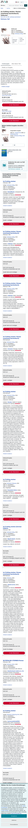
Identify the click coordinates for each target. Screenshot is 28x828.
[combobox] (16, 5)
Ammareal (10, 348)
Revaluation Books (12, 490)
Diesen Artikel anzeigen (6, 95)
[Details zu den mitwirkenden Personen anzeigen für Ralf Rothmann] (5, 19)
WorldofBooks (11, 191)
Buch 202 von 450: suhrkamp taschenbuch (11, 17)
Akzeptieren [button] (14, 816)
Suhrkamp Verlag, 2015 (19, 135)
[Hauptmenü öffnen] (3, 5)
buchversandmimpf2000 (13, 721)
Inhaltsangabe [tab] (5, 63)
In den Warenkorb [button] (14, 105)
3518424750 (18, 132)
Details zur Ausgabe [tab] (7, 67)
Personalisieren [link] (14, 824)
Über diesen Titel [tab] (16, 63)
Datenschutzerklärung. (16, 813)
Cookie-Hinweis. (5, 810)
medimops (10, 243)
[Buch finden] (25, 5)
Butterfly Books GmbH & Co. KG (16, 671)
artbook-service (11, 584)
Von (15, 40)
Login (21, 2)
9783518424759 (14, 134)
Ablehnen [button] (14, 820)
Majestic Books (11, 538)
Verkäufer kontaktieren (7, 205)
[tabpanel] (13, 78)
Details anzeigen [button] (6, 86)
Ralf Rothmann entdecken (15, 169)
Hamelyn (10, 402)
